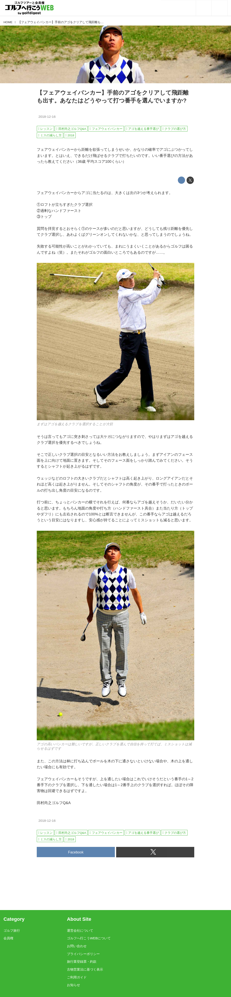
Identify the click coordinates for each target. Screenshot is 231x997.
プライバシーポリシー (83, 954)
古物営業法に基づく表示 (85, 969)
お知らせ (73, 985)
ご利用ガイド (77, 977)
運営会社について (80, 930)
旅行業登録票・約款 (81, 961)
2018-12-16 (47, 116)
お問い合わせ (77, 946)
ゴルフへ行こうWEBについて (89, 938)
